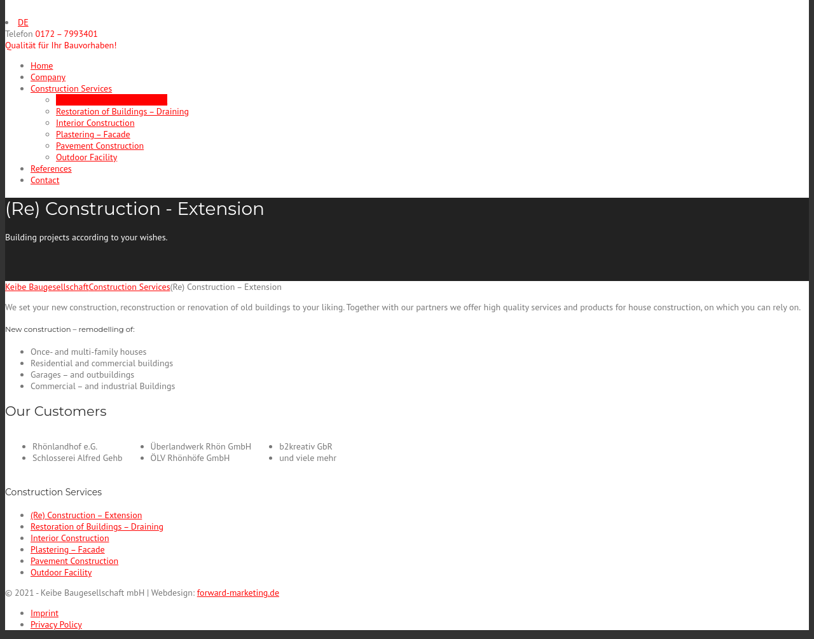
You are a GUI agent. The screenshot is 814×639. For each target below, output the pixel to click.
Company (48, 77)
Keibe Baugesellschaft (46, 286)
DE (23, 22)
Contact (45, 180)
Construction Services (71, 88)
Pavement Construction (100, 145)
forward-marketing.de (238, 592)
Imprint (45, 613)
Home (42, 65)
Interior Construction (95, 122)
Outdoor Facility (86, 157)
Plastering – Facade (93, 134)
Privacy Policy (56, 624)
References (51, 168)
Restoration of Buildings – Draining (122, 111)
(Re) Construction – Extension (111, 100)
